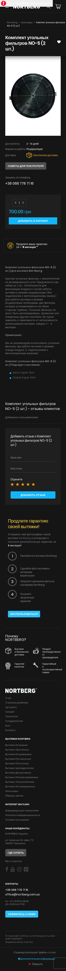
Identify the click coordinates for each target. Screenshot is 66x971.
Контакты (10, 730)
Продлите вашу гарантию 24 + (31, 245)
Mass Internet (25, 942)
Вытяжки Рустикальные (18, 758)
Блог (7, 725)
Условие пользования (17, 819)
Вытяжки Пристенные (17, 749)
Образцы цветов (14, 795)
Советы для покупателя (26, 166)
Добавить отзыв (33, 495)
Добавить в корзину (33, 221)
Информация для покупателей (22, 810)
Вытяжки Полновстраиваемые (21, 777)
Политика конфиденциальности (22, 815)
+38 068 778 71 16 (19, 183)
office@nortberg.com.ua (22, 894)
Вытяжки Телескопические (19, 781)
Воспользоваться (24, 614)
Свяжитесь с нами (22, 914)
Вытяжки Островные (16, 745)
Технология (11, 716)
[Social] (6, 869)
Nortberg (12, 22)
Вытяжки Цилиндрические (19, 768)
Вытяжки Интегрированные (20, 786)
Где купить (11, 707)
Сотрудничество (14, 720)
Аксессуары (27, 22)
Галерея (9, 711)
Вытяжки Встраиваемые (18, 754)
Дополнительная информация (36, 959)
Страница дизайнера (16, 702)
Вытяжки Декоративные (18, 772)
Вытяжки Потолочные (17, 763)
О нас (8, 697)
